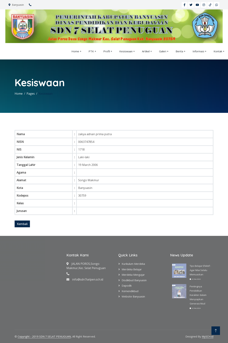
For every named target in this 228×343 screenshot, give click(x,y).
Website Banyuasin (133, 296)
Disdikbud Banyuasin (134, 280)
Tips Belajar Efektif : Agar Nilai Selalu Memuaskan (200, 270)
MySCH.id (207, 336)
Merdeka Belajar (132, 269)
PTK (91, 51)
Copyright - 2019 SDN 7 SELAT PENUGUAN (44, 336)
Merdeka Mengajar (133, 274)
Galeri (162, 51)
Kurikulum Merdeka (133, 264)
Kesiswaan (126, 51)
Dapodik (127, 285)
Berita (179, 51)
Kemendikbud (130, 291)
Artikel (146, 51)
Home (75, 51)
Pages (31, 94)
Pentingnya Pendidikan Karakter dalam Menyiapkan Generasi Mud (198, 295)
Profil (106, 51)
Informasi (198, 51)
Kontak (218, 51)
